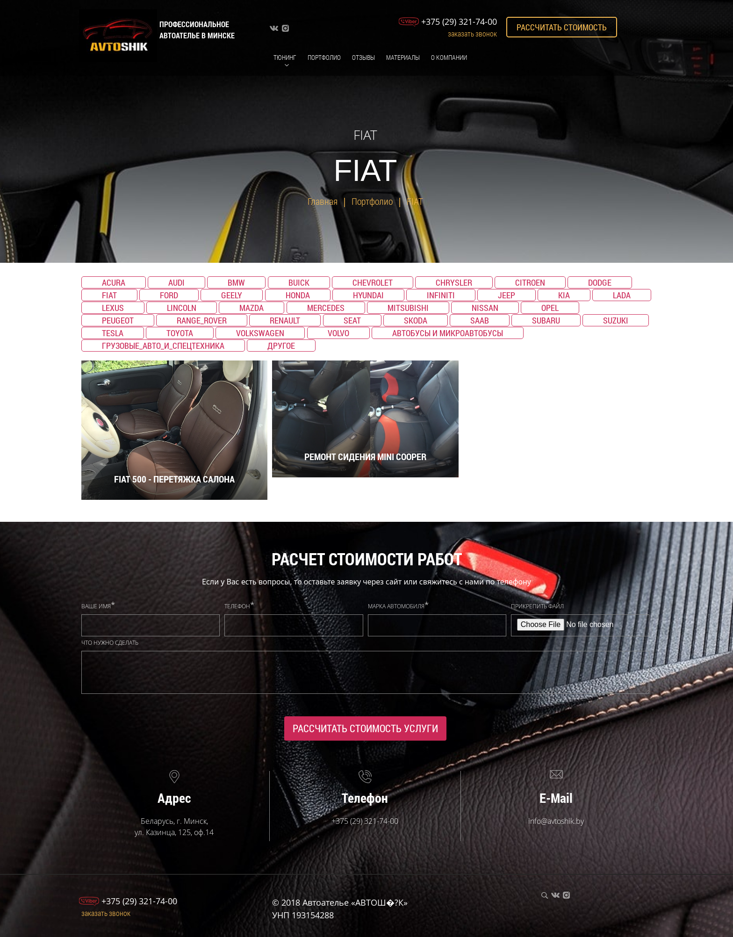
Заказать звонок (472, 33)
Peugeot (118, 320)
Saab (479, 320)
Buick (298, 282)
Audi (176, 282)
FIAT (415, 201)
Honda (298, 295)
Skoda (415, 320)
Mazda (251, 307)
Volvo (338, 333)
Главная (323, 201)
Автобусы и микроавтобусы (447, 333)
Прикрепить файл (537, 606)
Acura (113, 282)
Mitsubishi (408, 307)
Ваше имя (96, 606)
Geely (231, 295)
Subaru (546, 320)
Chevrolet (372, 282)
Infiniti (441, 295)
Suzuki (615, 320)
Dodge (599, 282)
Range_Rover (202, 320)
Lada (622, 295)
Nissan (485, 307)
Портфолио (324, 57)
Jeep (506, 295)
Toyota (179, 333)
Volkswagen (260, 333)
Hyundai (368, 295)
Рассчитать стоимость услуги (365, 728)
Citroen (530, 282)
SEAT (352, 320)
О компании (449, 57)
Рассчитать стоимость (562, 27)
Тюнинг (284, 57)
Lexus (113, 307)
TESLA (112, 333)
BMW (236, 282)
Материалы (403, 57)
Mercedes (326, 307)
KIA (564, 295)
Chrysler (454, 282)
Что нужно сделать (109, 643)
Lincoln (181, 307)
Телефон (237, 606)
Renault (285, 320)
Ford (169, 295)
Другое (281, 345)
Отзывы (363, 57)
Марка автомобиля (396, 606)
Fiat (109, 295)
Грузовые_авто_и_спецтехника (163, 345)
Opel (550, 307)
